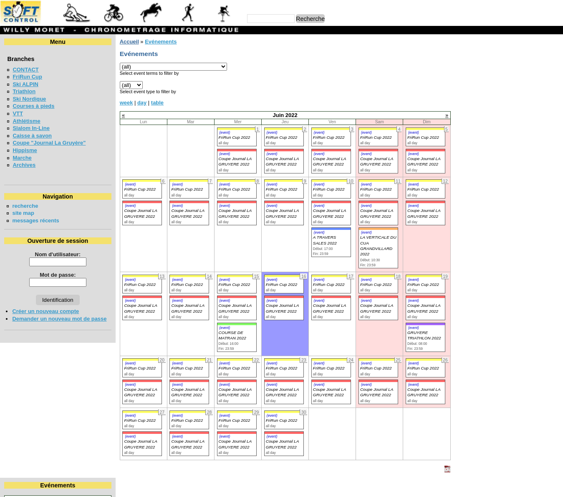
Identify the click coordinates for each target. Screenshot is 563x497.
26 (554, 92)
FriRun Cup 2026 (484, 154)
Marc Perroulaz (321, 486)
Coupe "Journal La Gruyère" (49, 143)
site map (23, 213)
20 (465, 92)
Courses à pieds (33, 106)
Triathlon (24, 91)
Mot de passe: (56, 275)
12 (554, 76)
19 (554, 84)
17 (523, 84)
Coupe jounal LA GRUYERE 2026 (505, 169)
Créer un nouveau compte (45, 311)
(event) (221, 132)
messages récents (35, 220)
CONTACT (25, 69)
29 (494, 99)
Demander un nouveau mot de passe (59, 319)
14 (479, 84)
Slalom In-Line (31, 128)
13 (465, 84)
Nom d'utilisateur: (56, 254)
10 (523, 76)
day (139, 102)
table (154, 102)
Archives (24, 165)
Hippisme (25, 150)
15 (494, 84)
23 (508, 92)
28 (479, 99)
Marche (22, 158)
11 (539, 76)
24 (523, 92)
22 (494, 92)
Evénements (158, 41)
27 (465, 99)
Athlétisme (26, 121)
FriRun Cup (27, 77)
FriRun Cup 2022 (231, 137)
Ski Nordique (29, 99)
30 (508, 99)
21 (479, 92)
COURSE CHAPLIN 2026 (494, 206)
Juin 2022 (506, 56)
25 (539, 92)
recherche (25, 206)
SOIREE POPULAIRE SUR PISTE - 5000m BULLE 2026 (506, 188)
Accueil (126, 41)
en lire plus (544, 268)
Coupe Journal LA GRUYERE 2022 (137, 392)
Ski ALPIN (25, 84)
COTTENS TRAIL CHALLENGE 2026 (509, 243)
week (123, 102)
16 (508, 84)
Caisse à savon (32, 136)
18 (539, 84)
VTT (18, 113)
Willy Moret (265, 486)
